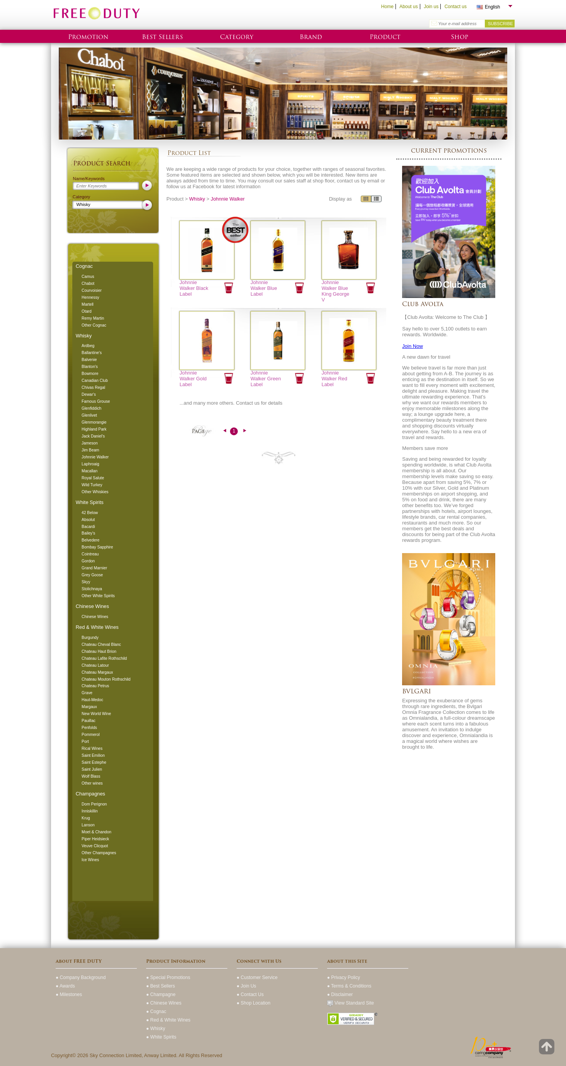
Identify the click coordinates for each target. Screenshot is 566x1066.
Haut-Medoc (92, 700)
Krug (86, 818)
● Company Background (81, 977)
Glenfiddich (91, 408)
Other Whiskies (95, 492)
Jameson (90, 443)
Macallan (89, 471)
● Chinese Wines (163, 1003)
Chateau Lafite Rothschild (104, 658)
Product (385, 37)
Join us (431, 6)
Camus (88, 276)
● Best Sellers (160, 986)
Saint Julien (92, 769)
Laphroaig (90, 464)
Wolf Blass (91, 776)
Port (85, 741)
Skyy (86, 582)
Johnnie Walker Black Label (193, 288)
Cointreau (90, 554)
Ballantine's (92, 353)
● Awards (65, 986)
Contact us (456, 6)
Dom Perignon (94, 804)
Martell (88, 304)
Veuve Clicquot (95, 846)
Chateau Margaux (97, 672)
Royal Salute (93, 478)
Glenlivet (89, 415)
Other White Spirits (98, 596)
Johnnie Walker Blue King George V (335, 291)
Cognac (84, 266)
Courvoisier (92, 290)
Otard (87, 311)
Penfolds (89, 727)
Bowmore (90, 373)
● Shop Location (253, 1003)
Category (236, 37)
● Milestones (69, 994)
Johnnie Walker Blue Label (264, 288)
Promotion (88, 37)
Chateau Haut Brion (99, 651)
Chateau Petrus (95, 686)
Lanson (88, 825)
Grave (87, 693)
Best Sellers (162, 37)
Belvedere (90, 540)
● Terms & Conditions (349, 986)
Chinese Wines (92, 606)
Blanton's (90, 366)
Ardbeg (88, 346)
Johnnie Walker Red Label (334, 378)
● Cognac (156, 1011)
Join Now (412, 346)
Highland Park (94, 429)
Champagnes (90, 794)
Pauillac (88, 721)
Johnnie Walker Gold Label (192, 378)
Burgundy (90, 637)
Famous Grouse (96, 401)
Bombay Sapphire (97, 547)
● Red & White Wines (168, 1020)
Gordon (88, 561)
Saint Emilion (93, 755)
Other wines (92, 783)
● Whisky (155, 1028)
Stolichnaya (92, 589)
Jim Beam (90, 450)
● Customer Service (257, 977)
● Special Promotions (168, 977)
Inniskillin (90, 811)
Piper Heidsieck (95, 839)
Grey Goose (92, 575)
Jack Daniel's (93, 436)
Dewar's (89, 394)
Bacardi (88, 526)
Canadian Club (95, 380)
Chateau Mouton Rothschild (106, 679)
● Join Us (246, 986)
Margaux (89, 707)
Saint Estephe (94, 762)
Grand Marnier (94, 568)
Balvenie (89, 360)
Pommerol (91, 734)
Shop (459, 37)
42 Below (90, 513)
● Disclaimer (340, 994)
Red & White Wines (97, 627)
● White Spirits (161, 1037)
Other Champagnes (99, 853)
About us (408, 6)
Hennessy (90, 297)
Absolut (88, 520)
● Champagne (161, 994)
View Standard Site (350, 1003)
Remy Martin (93, 318)
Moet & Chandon (96, 832)
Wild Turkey (92, 485)
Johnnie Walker (95, 457)
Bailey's (88, 533)
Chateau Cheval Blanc (101, 644)
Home (387, 6)
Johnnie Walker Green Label (266, 378)
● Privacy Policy (343, 977)
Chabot (88, 283)
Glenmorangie (94, 422)
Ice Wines (90, 860)
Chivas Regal (93, 387)
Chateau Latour (95, 665)
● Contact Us (250, 994)
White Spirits (90, 502)
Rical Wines (92, 748)
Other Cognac (94, 325)
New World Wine (96, 714)
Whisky (84, 336)
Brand (311, 37)
